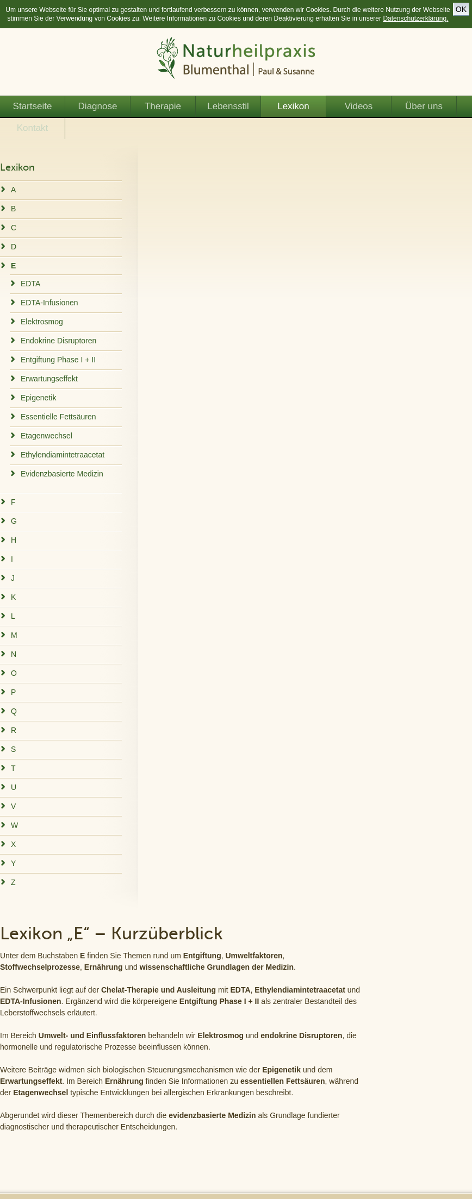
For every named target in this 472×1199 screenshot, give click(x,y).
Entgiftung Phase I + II (58, 359)
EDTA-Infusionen (49, 302)
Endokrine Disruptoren (58, 340)
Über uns (424, 106)
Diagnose (97, 106)
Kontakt (32, 128)
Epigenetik (38, 397)
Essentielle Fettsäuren (58, 416)
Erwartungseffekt (49, 378)
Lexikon (293, 106)
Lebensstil (228, 106)
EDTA (30, 283)
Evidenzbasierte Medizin (62, 473)
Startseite (32, 106)
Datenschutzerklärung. (415, 18)
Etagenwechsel (46, 435)
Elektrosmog (42, 321)
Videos (359, 106)
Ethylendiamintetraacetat (62, 454)
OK (461, 9)
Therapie (163, 106)
